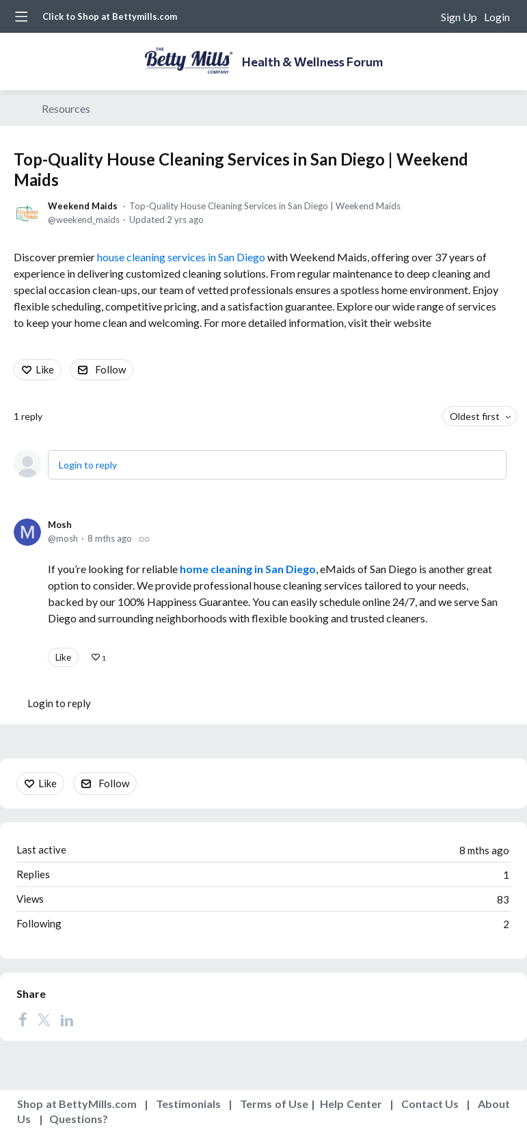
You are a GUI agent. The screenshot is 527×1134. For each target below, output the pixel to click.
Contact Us (430, 1103)
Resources (66, 108)
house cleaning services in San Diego (181, 256)
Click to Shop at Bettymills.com (109, 16)
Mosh (60, 524)
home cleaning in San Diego (248, 568)
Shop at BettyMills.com (77, 1103)
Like (45, 369)
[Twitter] (44, 1019)
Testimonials (188, 1103)
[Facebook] (22, 1019)
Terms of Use (274, 1103)
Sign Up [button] (459, 16)
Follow (110, 369)
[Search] (423, 16)
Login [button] (497, 16)
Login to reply (88, 465)
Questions (76, 1118)
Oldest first (475, 416)
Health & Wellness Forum (312, 61)
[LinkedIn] (67, 1019)
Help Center (351, 1103)
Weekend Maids (83, 205)
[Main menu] (21, 16)
